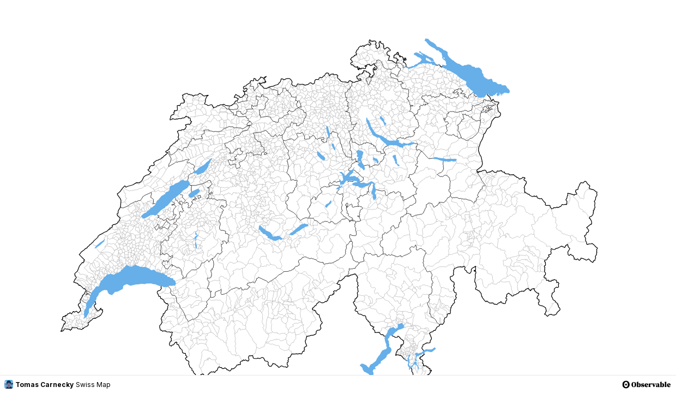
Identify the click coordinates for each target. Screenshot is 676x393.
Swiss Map (93, 384)
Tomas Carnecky (39, 384)
